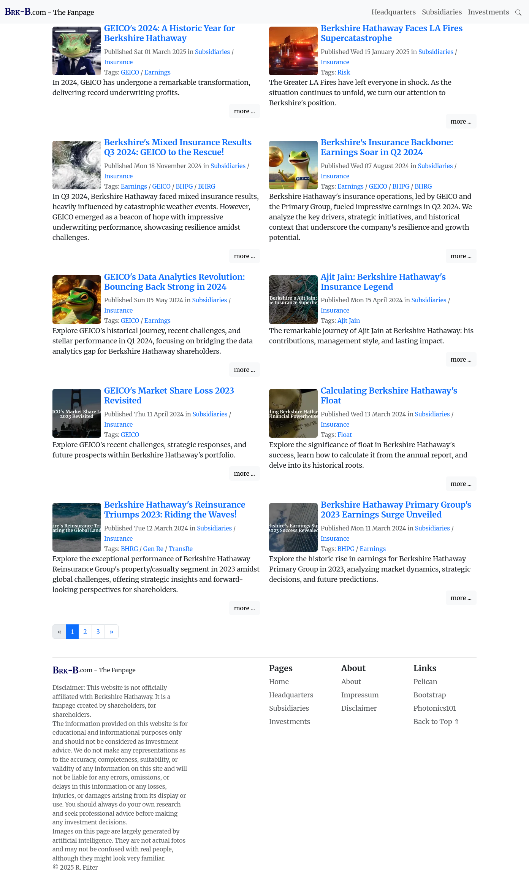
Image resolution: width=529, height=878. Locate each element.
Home (279, 681)
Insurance (118, 62)
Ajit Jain (348, 320)
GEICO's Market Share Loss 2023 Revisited (169, 396)
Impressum (360, 695)
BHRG (206, 186)
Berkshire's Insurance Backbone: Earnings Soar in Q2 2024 (387, 147)
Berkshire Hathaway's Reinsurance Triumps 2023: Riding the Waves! (174, 510)
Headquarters (394, 12)
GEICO (130, 72)
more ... (244, 111)
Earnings (157, 72)
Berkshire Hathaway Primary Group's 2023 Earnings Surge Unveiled (396, 510)
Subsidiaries (442, 12)
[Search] (518, 12)
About (351, 681)
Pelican (425, 681)
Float (344, 434)
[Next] (112, 631)
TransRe (181, 549)
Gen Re (153, 549)
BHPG (184, 186)
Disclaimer (359, 708)
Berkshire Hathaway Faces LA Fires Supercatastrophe (392, 33)
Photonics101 (434, 708)
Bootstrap (429, 695)
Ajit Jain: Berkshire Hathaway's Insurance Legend (383, 282)
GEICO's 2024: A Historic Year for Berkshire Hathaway (169, 33)
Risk (343, 72)
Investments (488, 12)
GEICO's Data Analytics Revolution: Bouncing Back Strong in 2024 (174, 282)
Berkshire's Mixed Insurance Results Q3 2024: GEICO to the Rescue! (178, 147)
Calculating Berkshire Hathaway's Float (389, 396)
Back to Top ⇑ (436, 721)
